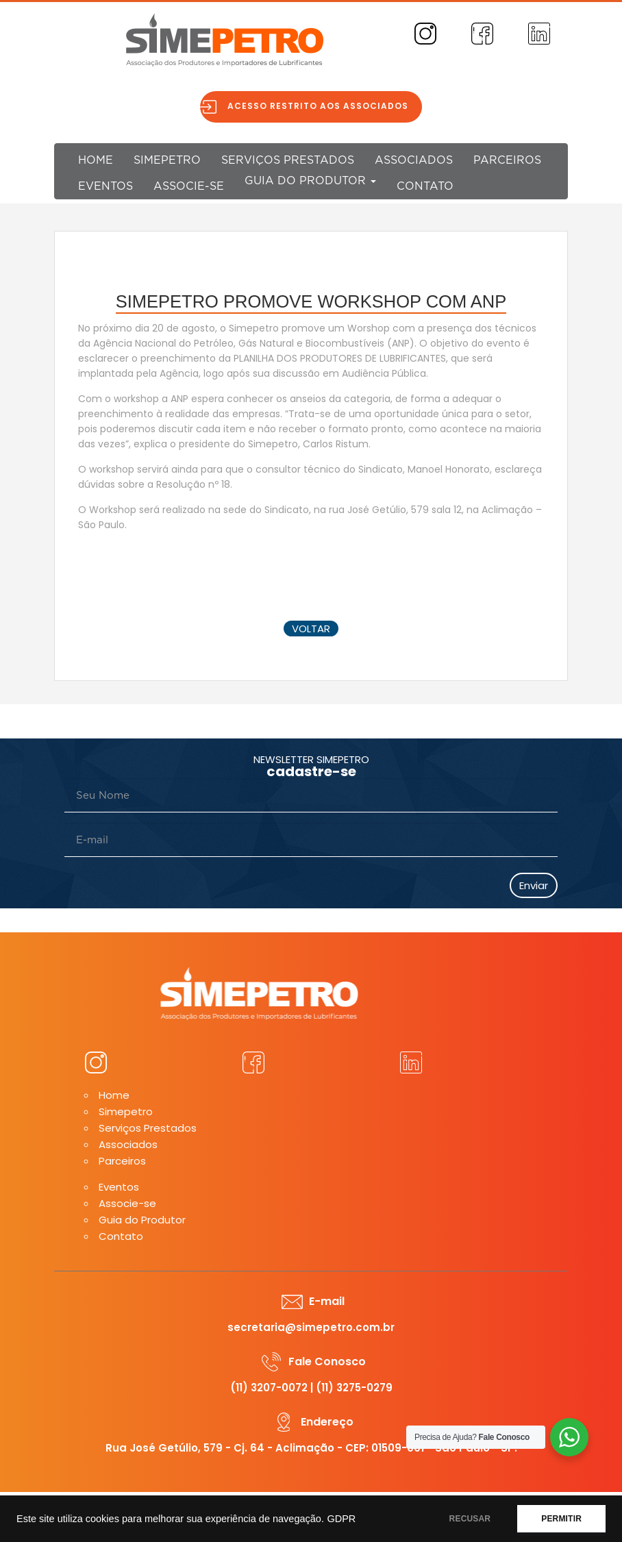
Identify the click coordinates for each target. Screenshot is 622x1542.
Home (95, 160)
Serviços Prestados (287, 160)
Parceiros (507, 160)
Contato (425, 186)
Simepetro (167, 160)
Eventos (105, 186)
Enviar (533, 885)
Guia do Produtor (310, 180)
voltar (311, 628)
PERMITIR (561, 1519)
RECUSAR (470, 1519)
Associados (414, 160)
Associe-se (188, 186)
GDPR (341, 1518)
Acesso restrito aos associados (323, 106)
